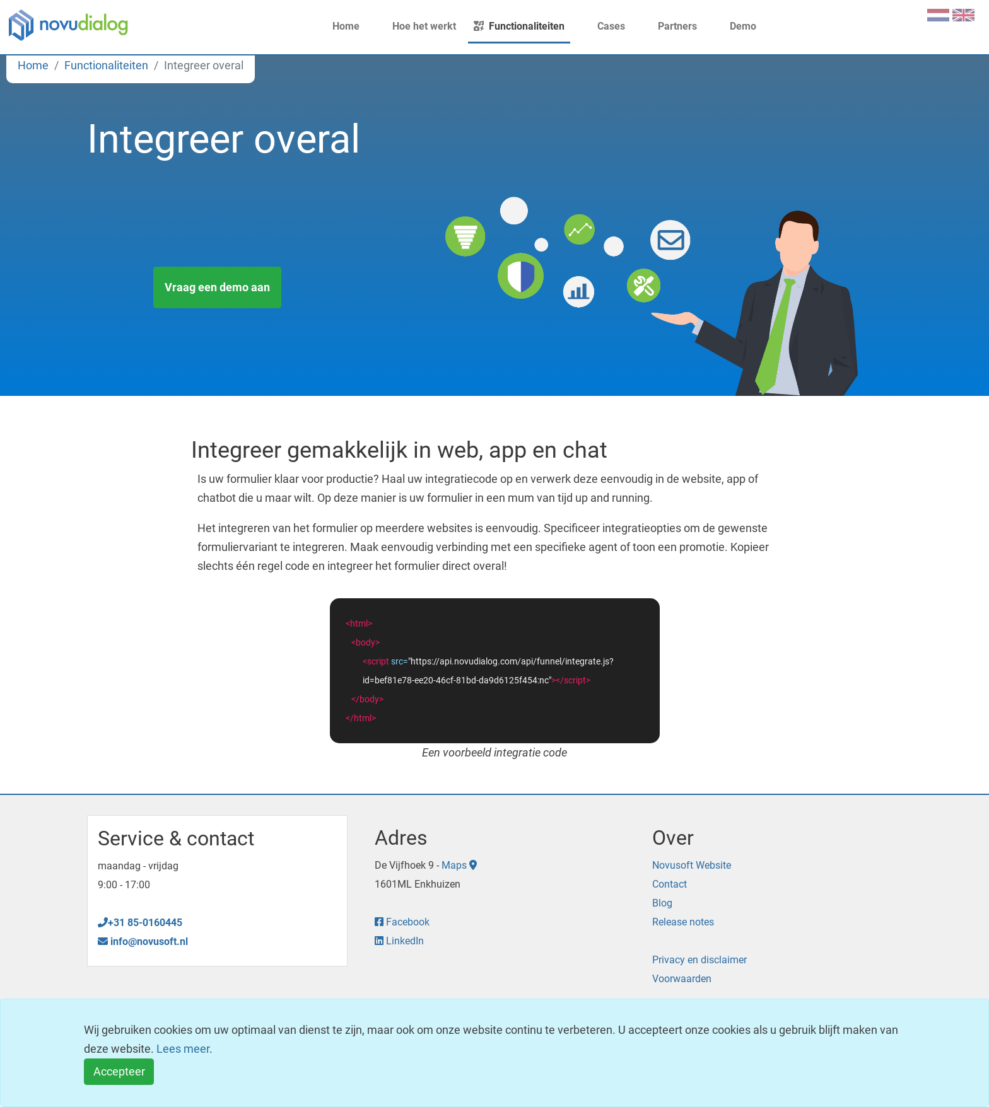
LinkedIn (399, 941)
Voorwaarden (681, 979)
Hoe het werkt (416, 26)
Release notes (683, 922)
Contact (669, 884)
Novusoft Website (691, 865)
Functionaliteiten (519, 26)
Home (338, 26)
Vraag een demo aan (217, 287)
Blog (662, 903)
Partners (670, 26)
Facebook (402, 922)
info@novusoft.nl (143, 942)
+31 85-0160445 (140, 923)
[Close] (119, 1072)
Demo (735, 26)
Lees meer (182, 1048)
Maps (459, 865)
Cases (603, 26)
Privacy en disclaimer (699, 960)
